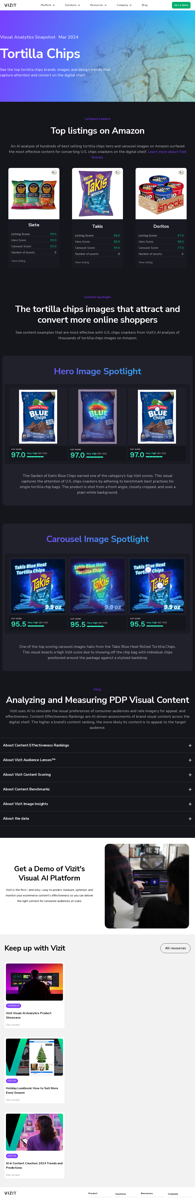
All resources (175, 948)
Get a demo (181, 5)
